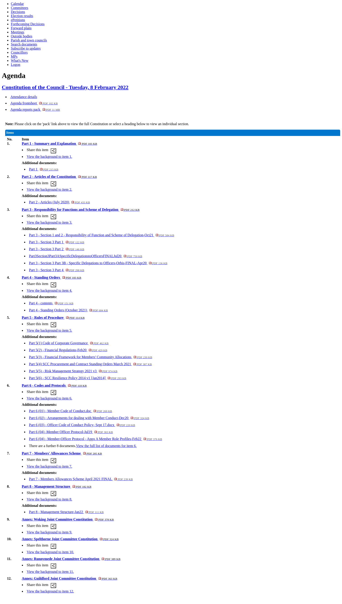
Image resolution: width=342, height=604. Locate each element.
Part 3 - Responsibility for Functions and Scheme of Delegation (81, 209)
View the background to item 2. (49, 189)
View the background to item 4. (49, 290)
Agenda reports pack (35, 109)
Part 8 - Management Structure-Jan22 (66, 512)
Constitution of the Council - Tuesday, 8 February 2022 (65, 87)
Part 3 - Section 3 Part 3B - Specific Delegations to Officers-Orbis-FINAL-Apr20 (98, 263)
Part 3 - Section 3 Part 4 (56, 270)
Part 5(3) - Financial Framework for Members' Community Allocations (90, 357)
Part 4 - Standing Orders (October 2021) (68, 310)
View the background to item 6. (49, 398)
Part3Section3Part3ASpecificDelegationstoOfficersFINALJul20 (85, 256)
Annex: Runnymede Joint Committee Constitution (71, 559)
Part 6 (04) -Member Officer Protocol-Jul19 (71, 432)
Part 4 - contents (51, 303)
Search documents (24, 44)
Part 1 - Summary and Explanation (59, 143)
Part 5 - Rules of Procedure (53, 317)
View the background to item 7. (49, 466)
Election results (22, 16)
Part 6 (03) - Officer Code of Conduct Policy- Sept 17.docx (82, 425)
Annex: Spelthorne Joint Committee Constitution (70, 539)
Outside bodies (21, 36)
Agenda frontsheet (34, 103)
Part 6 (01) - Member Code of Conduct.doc (70, 411)
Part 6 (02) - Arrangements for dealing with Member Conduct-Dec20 (89, 418)
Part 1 (43, 169)
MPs (14, 56)
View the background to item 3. (49, 222)
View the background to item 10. (50, 552)
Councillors (19, 52)
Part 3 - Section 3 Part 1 (56, 242)
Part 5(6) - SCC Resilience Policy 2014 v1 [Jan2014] (77, 378)
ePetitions (18, 20)
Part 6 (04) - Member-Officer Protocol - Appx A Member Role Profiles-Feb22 (95, 439)
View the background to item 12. (50, 591)
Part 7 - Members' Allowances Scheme (62, 453)
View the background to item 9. (49, 532)
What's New (19, 60)
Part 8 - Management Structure (56, 486)
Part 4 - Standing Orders (51, 277)
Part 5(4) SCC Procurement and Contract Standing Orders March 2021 (90, 364)
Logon (15, 65)
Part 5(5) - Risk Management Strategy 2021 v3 (73, 371)
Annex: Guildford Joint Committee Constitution (69, 578)
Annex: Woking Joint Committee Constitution (68, 519)
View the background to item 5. (49, 330)
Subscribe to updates (26, 48)
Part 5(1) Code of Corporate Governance (69, 343)
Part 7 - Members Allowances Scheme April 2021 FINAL (81, 479)
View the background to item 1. (49, 156)
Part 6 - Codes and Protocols (54, 385)
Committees (19, 8)
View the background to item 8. (49, 499)
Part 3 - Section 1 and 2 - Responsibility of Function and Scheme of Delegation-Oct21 (101, 235)
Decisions (18, 12)
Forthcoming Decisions (28, 24)
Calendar (17, 4)
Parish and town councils (29, 40)
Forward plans (21, 28)
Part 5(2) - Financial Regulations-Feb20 (68, 350)
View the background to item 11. (50, 572)
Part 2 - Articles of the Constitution (59, 177)
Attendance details (23, 97)
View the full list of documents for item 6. (106, 446)
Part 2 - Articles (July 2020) (59, 202)
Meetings (17, 32)
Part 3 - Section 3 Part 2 (56, 249)
